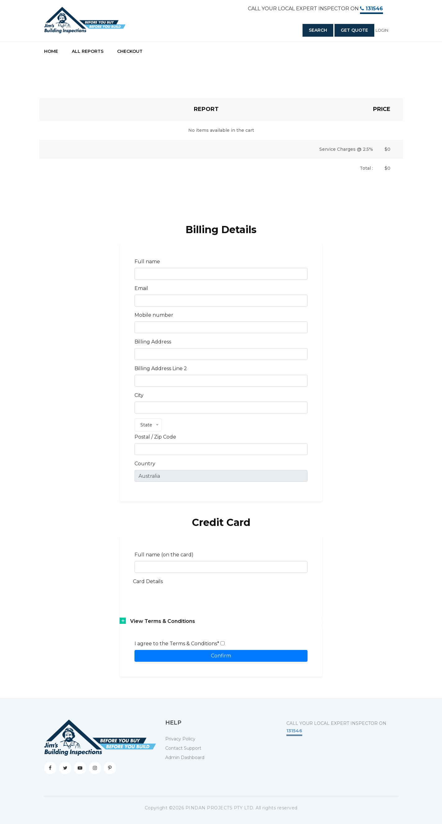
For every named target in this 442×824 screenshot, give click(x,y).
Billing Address (152, 342)
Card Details (148, 581)
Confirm (221, 656)
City (139, 395)
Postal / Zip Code (155, 437)
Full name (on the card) (164, 555)
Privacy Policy (180, 739)
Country (144, 464)
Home (51, 51)
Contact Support (183, 748)
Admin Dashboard (184, 757)
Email (141, 288)
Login (382, 30)
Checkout (130, 51)
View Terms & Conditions (162, 621)
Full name (147, 262)
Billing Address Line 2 (160, 368)
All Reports (87, 51)
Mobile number (153, 315)
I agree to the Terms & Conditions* (179, 644)
